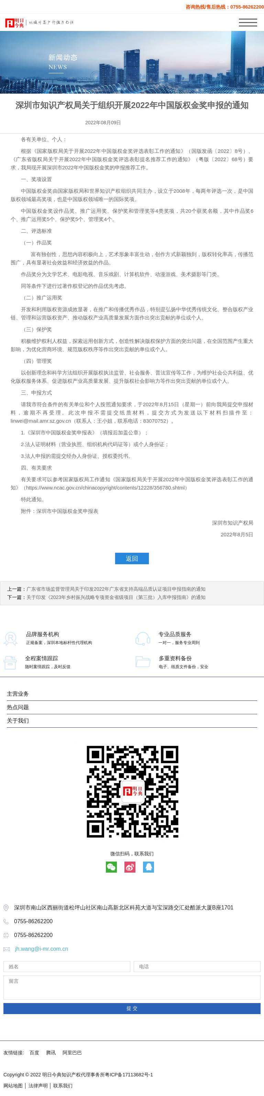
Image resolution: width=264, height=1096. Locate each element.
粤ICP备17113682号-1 (129, 1074)
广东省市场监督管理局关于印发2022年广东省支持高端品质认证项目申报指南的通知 (116, 589)
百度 (34, 1052)
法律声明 (38, 1085)
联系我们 (63, 1085)
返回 (132, 558)
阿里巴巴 (72, 1052)
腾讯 (51, 1052)
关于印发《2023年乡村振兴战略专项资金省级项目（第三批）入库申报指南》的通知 (116, 597)
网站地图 (13, 1085)
